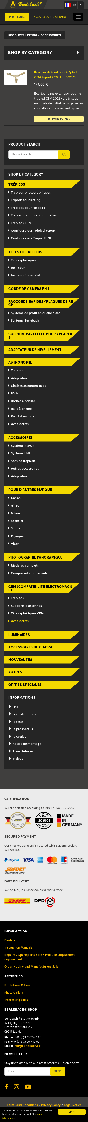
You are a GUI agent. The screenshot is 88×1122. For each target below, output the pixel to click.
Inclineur (16, 268)
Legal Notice (59, 17)
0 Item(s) (17, 17)
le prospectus (20, 729)
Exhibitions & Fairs (17, 985)
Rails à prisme (20, 409)
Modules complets (23, 565)
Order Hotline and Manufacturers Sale (31, 966)
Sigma (14, 528)
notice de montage (24, 744)
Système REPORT (22, 446)
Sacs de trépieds (21, 461)
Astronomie (20, 362)
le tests (15, 722)
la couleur (18, 736)
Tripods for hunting (24, 200)
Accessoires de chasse (30, 647)
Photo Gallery (14, 992)
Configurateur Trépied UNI (29, 238)
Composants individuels (28, 573)
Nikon (14, 513)
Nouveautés (20, 660)
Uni (13, 707)
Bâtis (13, 393)
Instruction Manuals (18, 947)
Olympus (16, 536)
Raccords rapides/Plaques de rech (40, 303)
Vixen (14, 544)
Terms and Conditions (22, 1105)
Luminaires (19, 635)
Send (57, 1071)
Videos (15, 759)
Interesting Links (16, 1000)
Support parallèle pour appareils (40, 335)
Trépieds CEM (19, 223)
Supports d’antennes (25, 606)
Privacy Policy (41, 17)
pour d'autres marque (30, 490)
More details (59, 119)
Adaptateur (18, 378)
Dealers (9, 940)
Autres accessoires (23, 468)
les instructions (22, 714)
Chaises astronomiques (27, 386)
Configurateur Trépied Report (32, 231)
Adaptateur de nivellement (35, 350)
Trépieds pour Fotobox (26, 208)
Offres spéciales (25, 685)
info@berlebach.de (27, 1046)
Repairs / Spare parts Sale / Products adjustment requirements (39, 957)
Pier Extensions (21, 416)
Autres (15, 672)
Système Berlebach (23, 320)
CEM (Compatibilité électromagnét (40, 588)
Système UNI (19, 453)
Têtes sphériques (22, 260)
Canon (14, 498)
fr (70, 5)
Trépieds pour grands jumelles (32, 215)
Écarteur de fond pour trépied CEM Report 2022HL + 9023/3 (55, 75)
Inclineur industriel (24, 275)
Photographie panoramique (35, 557)
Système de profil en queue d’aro (34, 313)
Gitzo (13, 506)
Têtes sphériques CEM (26, 613)
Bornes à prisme (21, 401)
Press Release (20, 751)
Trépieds (16, 184)
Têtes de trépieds (25, 252)
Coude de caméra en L (29, 289)
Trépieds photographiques (29, 192)
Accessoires (18, 424)
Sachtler (15, 521)
